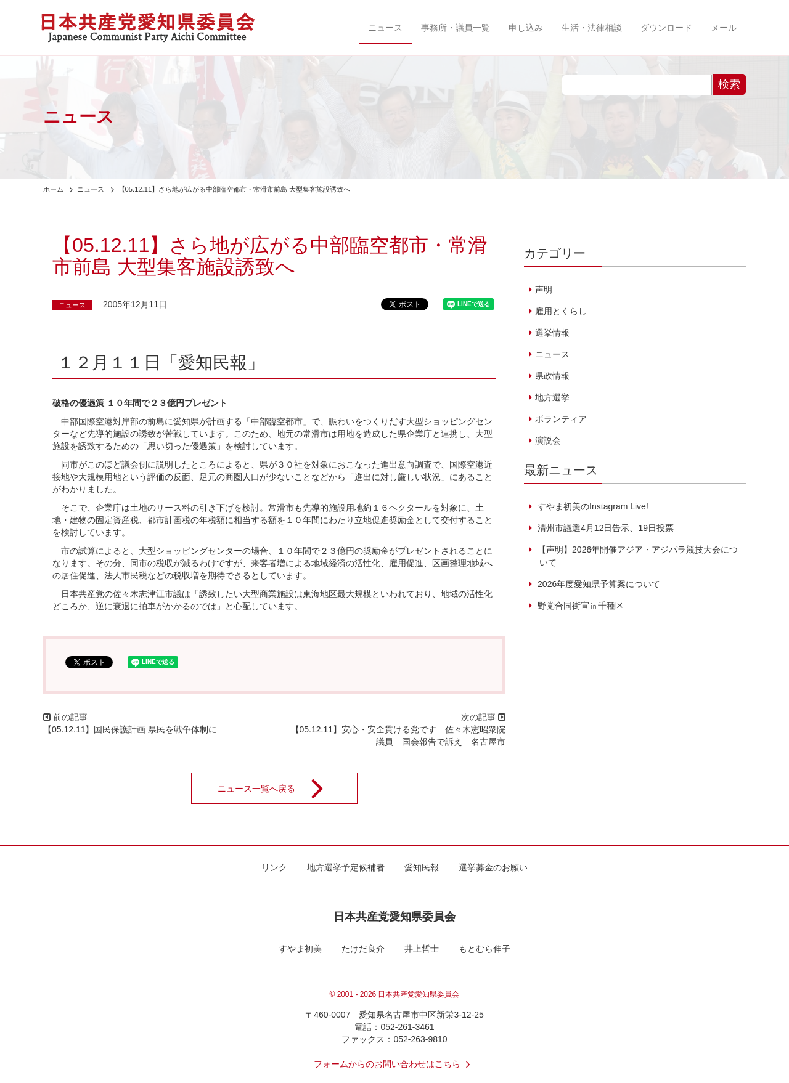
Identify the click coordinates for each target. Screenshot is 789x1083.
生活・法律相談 (592, 28)
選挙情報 (552, 333)
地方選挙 (552, 397)
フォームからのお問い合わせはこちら (394, 1064)
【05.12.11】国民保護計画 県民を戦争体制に (130, 729)
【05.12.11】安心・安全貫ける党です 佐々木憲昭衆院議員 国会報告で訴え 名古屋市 (398, 735)
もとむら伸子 (484, 949)
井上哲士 (421, 949)
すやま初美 (300, 949)
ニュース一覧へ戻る (279, 789)
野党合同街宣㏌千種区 (579, 605)
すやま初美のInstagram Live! (591, 506)
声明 (543, 289)
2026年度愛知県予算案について (597, 584)
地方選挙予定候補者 (346, 867)
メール (724, 28)
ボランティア (561, 419)
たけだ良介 (363, 949)
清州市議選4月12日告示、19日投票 (604, 528)
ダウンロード (666, 28)
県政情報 (552, 376)
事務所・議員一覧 (455, 28)
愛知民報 (421, 867)
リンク (274, 867)
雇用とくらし (561, 311)
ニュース (385, 28)
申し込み (526, 28)
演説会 (548, 440)
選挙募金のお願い (493, 867)
